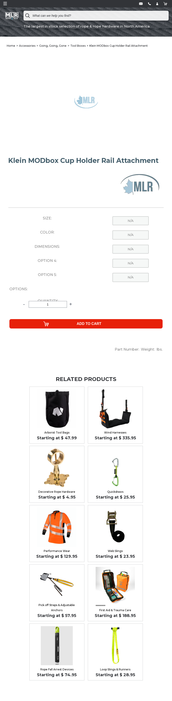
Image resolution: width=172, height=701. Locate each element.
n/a (130, 221)
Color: (47, 232)
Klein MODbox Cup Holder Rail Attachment (118, 45)
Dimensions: (47, 247)
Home (11, 45)
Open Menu (5, 3)
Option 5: (47, 275)
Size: (47, 218)
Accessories (27, 45)
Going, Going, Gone (53, 45)
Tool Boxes (78, 45)
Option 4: (47, 261)
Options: (18, 289)
